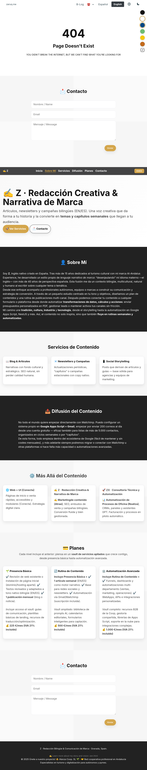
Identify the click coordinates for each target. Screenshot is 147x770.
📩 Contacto (40, 228)
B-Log (80, 4)
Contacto (101, 170)
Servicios (64, 170)
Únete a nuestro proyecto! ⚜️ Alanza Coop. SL (52, 759)
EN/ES (139, 171)
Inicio (39, 170)
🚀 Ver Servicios (16, 228)
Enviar (110, 148)
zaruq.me (11, 4)
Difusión (77, 170)
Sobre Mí (50, 170)
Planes (89, 170)
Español (103, 4)
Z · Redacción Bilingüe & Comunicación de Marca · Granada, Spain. (73, 748)
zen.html (94, 756)
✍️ (5, 170)
